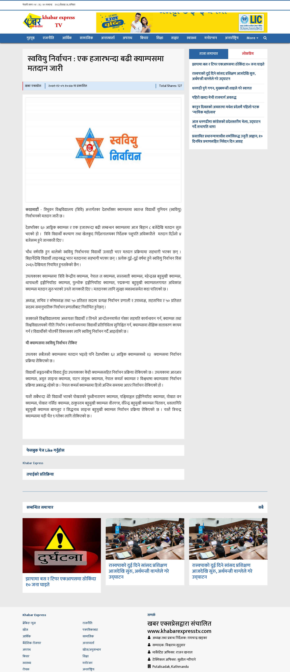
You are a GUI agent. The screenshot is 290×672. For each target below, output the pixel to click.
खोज (25, 630)
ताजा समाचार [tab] (208, 54)
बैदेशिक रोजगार (32, 643)
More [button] (251, 38)
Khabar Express (33, 463)
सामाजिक (86, 38)
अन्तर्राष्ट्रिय (232, 38)
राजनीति (48, 38)
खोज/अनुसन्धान (92, 649)
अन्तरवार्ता (108, 38)
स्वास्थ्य (191, 38)
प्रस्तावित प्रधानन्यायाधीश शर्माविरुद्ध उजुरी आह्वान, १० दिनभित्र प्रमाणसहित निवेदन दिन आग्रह (227, 139)
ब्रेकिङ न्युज (29, 623)
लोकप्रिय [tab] (248, 54)
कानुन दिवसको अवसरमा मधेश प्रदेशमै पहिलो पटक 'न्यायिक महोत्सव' (225, 109)
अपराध (127, 38)
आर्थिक (67, 38)
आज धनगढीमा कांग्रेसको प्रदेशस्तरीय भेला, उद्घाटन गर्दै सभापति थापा (226, 124)
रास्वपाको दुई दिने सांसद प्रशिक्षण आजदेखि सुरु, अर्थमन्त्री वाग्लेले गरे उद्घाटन (224, 76)
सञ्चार (175, 38)
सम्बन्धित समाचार (40, 507)
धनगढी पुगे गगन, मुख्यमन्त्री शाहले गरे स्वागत (222, 88)
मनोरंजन (87, 663)
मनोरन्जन (210, 38)
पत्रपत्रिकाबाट (90, 630)
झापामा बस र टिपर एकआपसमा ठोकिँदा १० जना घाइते (228, 64)
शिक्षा (159, 38)
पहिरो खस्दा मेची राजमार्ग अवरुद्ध (214, 98)
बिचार (144, 38)
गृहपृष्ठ (33, 38)
